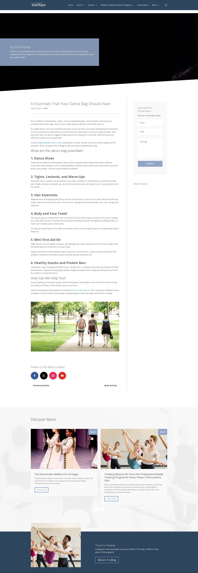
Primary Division (37, 522)
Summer (91, 5)
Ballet (45, 108)
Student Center (109, 519)
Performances (143, 5)
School (79, 5)
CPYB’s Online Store (111, 534)
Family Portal (108, 522)
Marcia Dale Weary (80, 290)
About (154, 5)
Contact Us (83, 528)
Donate (82, 522)
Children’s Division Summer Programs (116, 5)
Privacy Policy (158, 541)
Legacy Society (85, 525)
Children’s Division (38, 519)
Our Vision (83, 519)
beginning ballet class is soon (50, 142)
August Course (61, 525)
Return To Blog (107, 488)
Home (70, 5)
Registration (36, 531)
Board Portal (108, 525)
